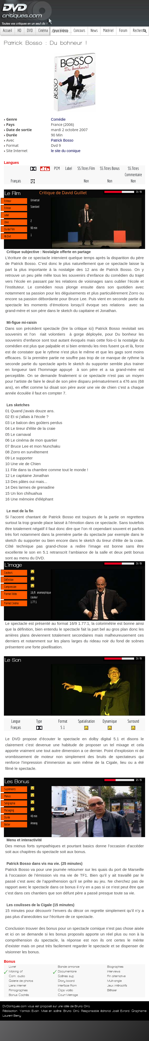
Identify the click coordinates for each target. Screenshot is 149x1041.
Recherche (139, 30)
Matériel (108, 30)
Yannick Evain (29, 1010)
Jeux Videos (60, 30)
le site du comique (65, 151)
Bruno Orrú (71, 1010)
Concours (79, 30)
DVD (30, 30)
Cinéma (43, 30)
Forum (123, 30)
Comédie (58, 119)
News (94, 30)
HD (19, 30)
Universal (35, 200)
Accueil (7, 30)
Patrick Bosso (62, 140)
